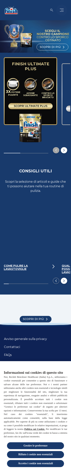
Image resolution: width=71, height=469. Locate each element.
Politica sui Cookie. (34, 429)
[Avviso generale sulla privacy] (25, 339)
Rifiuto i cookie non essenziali (35, 455)
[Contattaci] (12, 347)
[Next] (64, 281)
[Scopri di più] (52, 47)
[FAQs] (8, 355)
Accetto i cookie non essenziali (35, 464)
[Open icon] (51, 10)
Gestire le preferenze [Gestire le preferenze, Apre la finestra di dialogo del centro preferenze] (35, 446)
